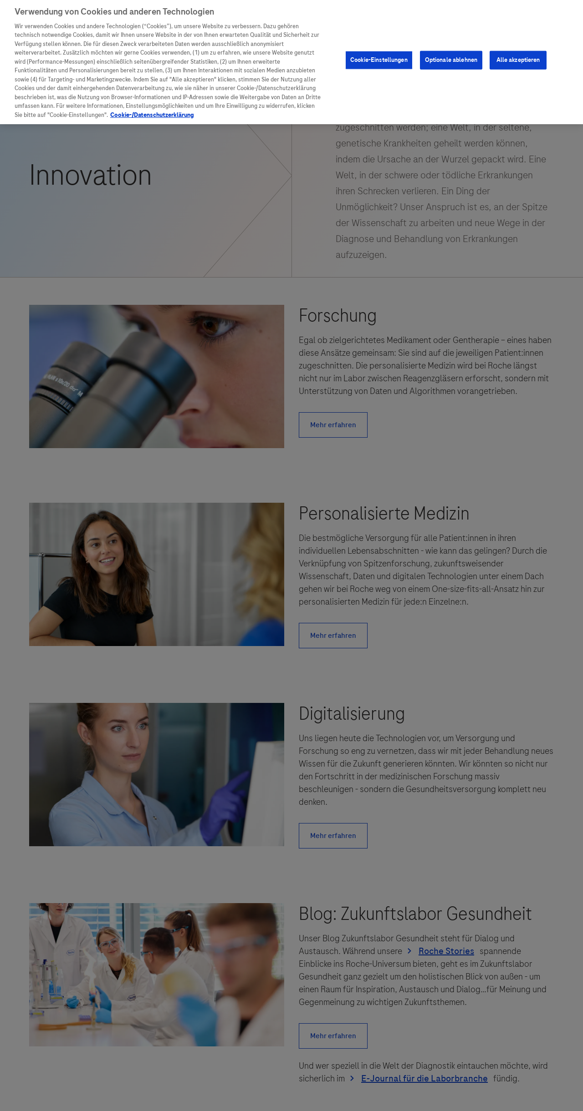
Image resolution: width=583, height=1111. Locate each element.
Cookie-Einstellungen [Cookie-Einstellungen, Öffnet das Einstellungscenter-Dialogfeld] (379, 55)
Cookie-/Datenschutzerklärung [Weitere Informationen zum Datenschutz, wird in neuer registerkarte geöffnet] (152, 111)
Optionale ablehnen (451, 55)
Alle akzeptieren (518, 55)
